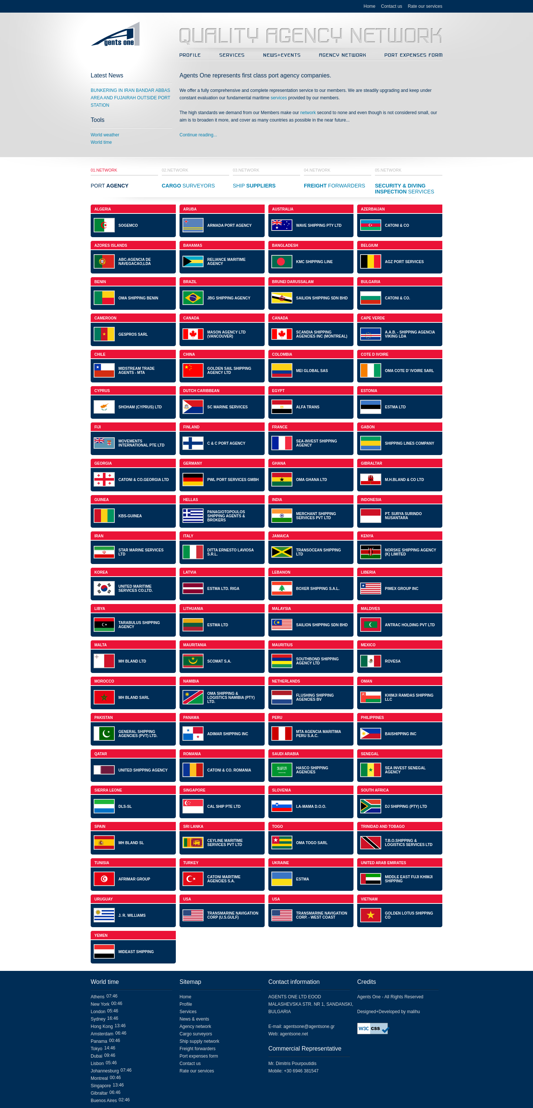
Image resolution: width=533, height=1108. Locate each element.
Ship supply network (199, 1041)
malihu (413, 1011)
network (308, 112)
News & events (194, 1019)
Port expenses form (199, 1056)
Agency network (195, 1026)
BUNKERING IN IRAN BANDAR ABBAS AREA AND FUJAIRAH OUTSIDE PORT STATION (130, 98)
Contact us (391, 6)
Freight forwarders (197, 1048)
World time (101, 142)
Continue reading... (198, 134)
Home (369, 6)
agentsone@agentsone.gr (309, 1026)
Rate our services (425, 6)
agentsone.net (294, 1033)
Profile (186, 1004)
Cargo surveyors (196, 1033)
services (279, 97)
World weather (105, 134)
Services (188, 1011)
